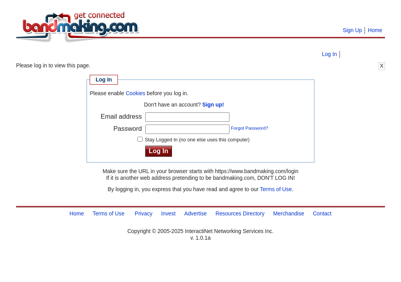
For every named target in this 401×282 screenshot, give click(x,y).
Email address (121, 116)
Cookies (135, 93)
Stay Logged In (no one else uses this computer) (197, 140)
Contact (322, 213)
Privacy (143, 213)
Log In (329, 54)
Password (127, 128)
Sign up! (213, 104)
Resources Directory (239, 213)
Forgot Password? (249, 127)
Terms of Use (276, 189)
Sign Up (352, 30)
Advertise (195, 213)
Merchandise (288, 213)
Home (375, 30)
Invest (168, 213)
